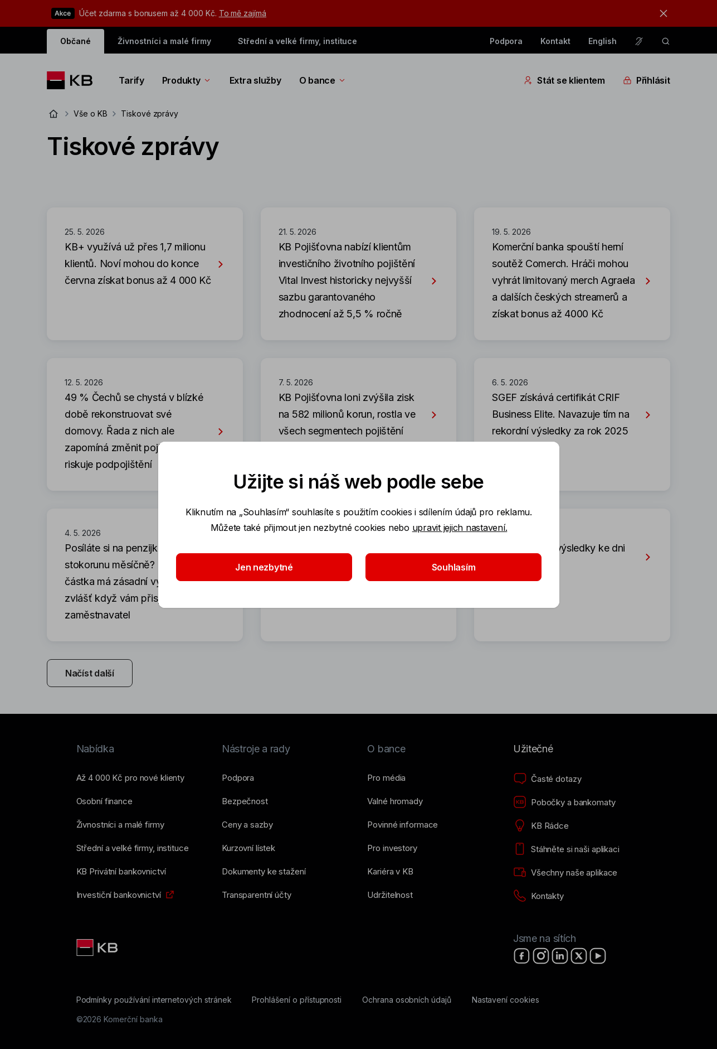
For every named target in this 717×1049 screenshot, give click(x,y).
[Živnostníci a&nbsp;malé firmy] (120, 825)
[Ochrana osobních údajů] (406, 1000)
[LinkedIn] (560, 956)
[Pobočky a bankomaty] (564, 802)
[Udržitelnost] (389, 895)
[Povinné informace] (402, 825)
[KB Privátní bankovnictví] (121, 871)
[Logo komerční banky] (74, 80)
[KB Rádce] (541, 826)
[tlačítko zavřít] (660, 13)
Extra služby (255, 80)
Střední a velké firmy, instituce (297, 41)
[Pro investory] (392, 848)
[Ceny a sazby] (247, 825)
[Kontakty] (538, 896)
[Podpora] (238, 778)
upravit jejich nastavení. (459, 527)
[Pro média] (386, 778)
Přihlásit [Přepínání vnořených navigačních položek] (646, 80)
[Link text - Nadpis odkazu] (98, 947)
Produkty (187, 80)
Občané (75, 41)
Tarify (131, 80)
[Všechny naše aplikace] (565, 873)
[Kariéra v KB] (390, 871)
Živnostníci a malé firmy (164, 41)
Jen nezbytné (264, 567)
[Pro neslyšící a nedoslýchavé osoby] (639, 41)
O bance (323, 80)
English (602, 41)
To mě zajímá (242, 13)
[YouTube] (598, 956)
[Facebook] (522, 956)
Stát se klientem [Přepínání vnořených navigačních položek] (564, 80)
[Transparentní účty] (256, 895)
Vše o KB (91, 113)
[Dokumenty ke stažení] (263, 871)
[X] (579, 956)
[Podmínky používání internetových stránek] (154, 1000)
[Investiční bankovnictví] (118, 895)
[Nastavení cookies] (505, 1000)
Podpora (506, 41)
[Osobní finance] (104, 801)
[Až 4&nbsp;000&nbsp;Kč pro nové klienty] (130, 778)
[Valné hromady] (394, 801)
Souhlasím (453, 567)
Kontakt (555, 41)
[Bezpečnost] (245, 801)
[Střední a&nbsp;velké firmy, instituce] (132, 848)
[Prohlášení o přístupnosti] (297, 1000)
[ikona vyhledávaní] (665, 41)
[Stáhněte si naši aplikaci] (566, 849)
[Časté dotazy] (547, 779)
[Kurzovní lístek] (248, 848)
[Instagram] (541, 956)
